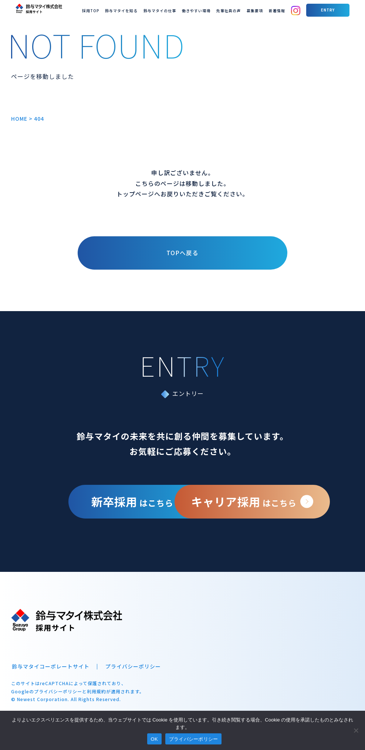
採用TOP (142, 10)
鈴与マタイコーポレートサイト (50, 673)
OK (154, 739)
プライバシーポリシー (131, 673)
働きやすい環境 (231, 10)
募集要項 (281, 10)
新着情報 (300, 10)
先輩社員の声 (259, 10)
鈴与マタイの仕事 (200, 10)
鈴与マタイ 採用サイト (33, 7)
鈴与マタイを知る (168, 10)
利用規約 (96, 697)
